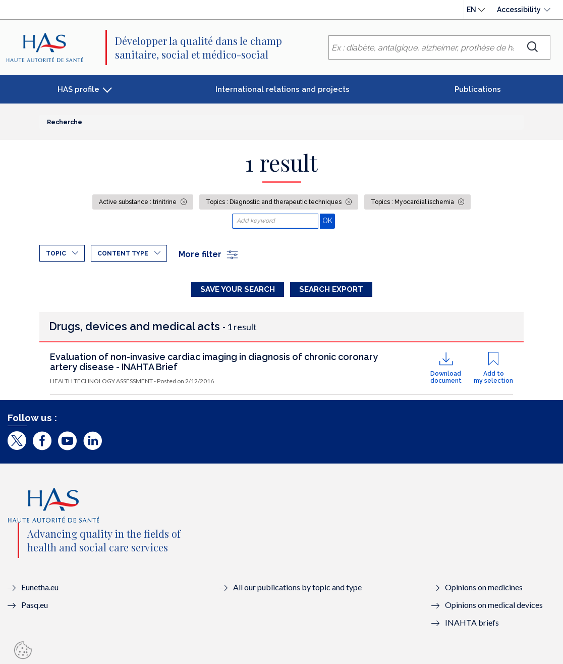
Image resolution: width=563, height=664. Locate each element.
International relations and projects (282, 89)
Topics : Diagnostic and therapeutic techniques (274, 202)
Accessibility (519, 10)
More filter (209, 254)
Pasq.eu (34, 604)
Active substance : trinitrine (138, 202)
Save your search (237, 289)
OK (328, 220)
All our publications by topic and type (297, 587)
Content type (122, 253)
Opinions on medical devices (494, 604)
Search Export (331, 289)
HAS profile (78, 89)
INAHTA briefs (472, 622)
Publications (478, 89)
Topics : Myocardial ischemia (413, 202)
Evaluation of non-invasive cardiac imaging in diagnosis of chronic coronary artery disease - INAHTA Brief (214, 361)
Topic (56, 253)
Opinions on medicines (484, 587)
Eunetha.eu (40, 587)
